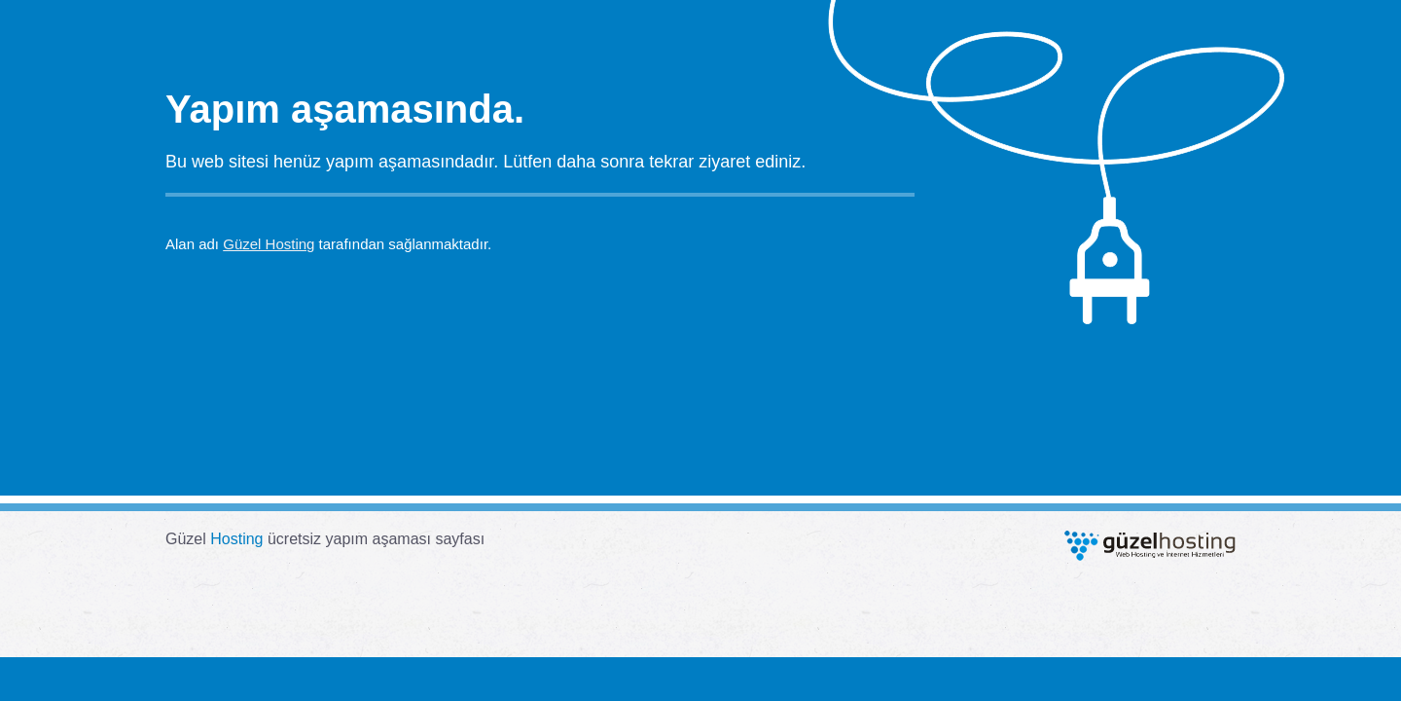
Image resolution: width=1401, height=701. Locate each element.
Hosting (236, 539)
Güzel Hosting (268, 244)
